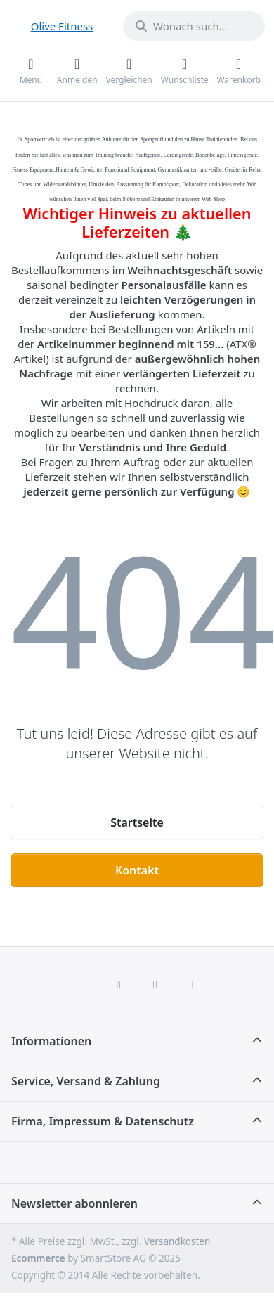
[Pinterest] (191, 984)
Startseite (137, 822)
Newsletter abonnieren (74, 1203)
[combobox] (194, 26)
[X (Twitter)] (118, 984)
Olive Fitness (62, 26)
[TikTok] (155, 984)
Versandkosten (177, 1241)
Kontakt (137, 870)
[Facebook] (82, 984)
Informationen (51, 1041)
